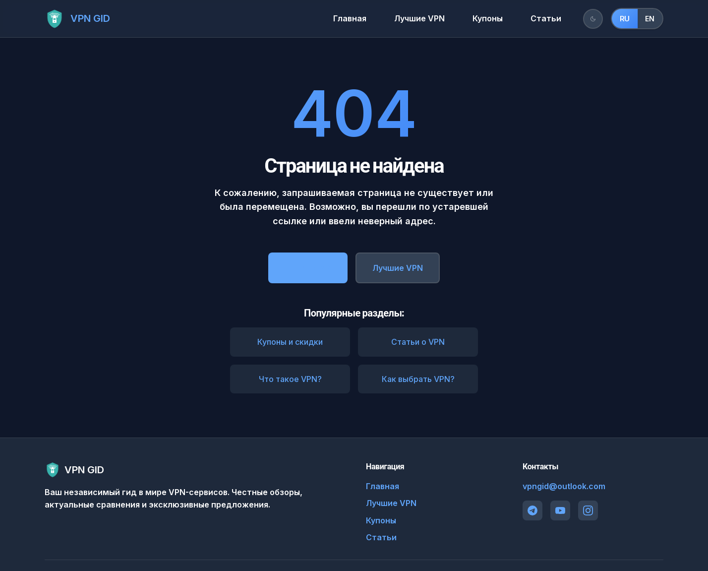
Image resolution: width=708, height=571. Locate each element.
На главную (308, 267)
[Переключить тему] (593, 19)
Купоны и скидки (290, 342)
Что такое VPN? (290, 379)
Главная (349, 18)
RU (625, 18)
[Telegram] (532, 510)
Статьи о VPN (418, 342)
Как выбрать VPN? (418, 379)
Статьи (546, 18)
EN (649, 18)
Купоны (487, 18)
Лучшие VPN (419, 18)
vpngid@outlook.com (564, 486)
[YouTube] (560, 510)
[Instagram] (588, 510)
